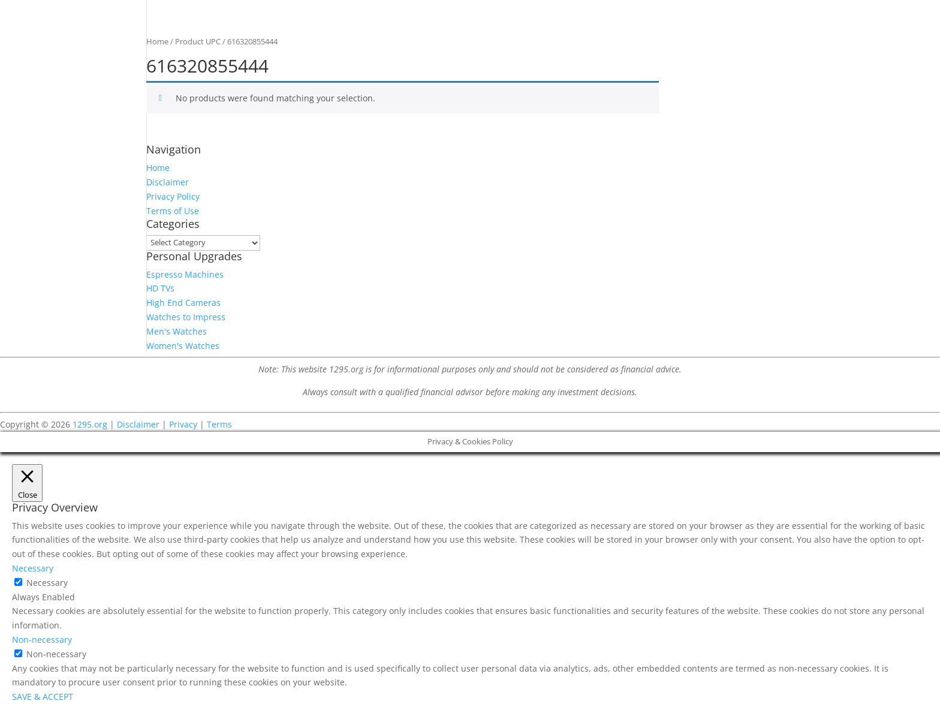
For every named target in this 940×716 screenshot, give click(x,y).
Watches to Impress (185, 317)
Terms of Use (172, 210)
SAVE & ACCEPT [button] (42, 696)
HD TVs (160, 288)
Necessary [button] (32, 568)
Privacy (183, 424)
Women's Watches (182, 345)
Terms (219, 424)
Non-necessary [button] (42, 639)
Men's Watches (176, 331)
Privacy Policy (173, 196)
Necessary (47, 582)
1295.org (90, 424)
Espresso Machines (185, 274)
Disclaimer (167, 182)
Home (157, 41)
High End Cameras (183, 302)
